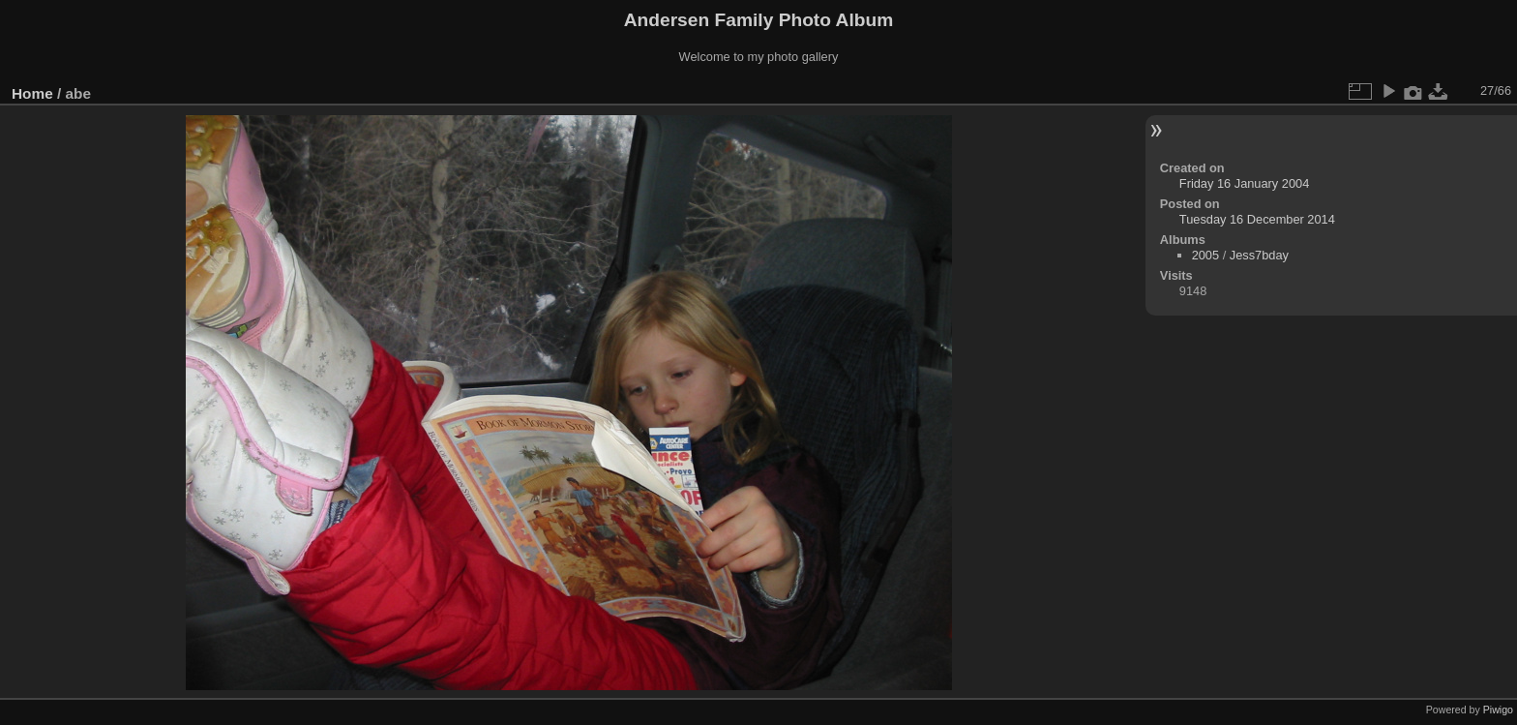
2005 (1205, 255)
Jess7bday (1259, 255)
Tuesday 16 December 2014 (1257, 219)
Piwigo (1498, 709)
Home (32, 93)
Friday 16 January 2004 (1244, 183)
